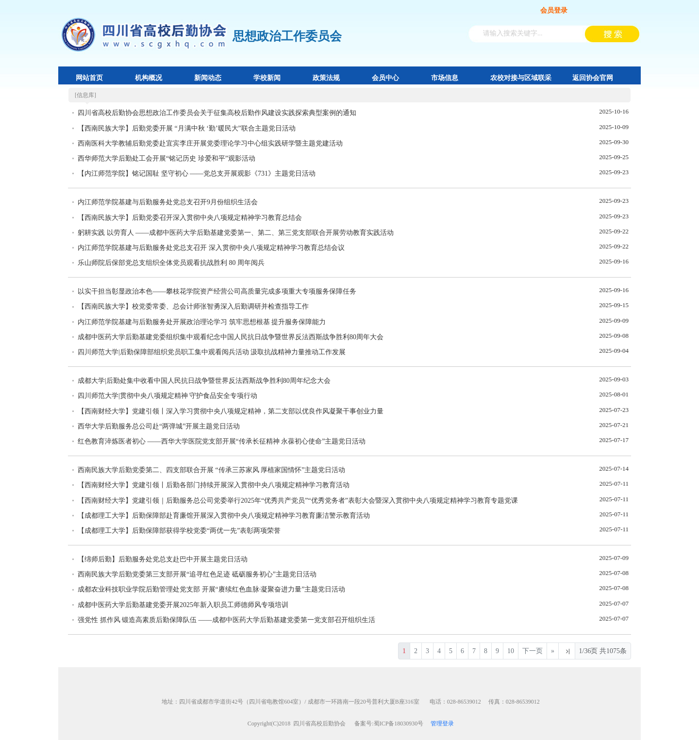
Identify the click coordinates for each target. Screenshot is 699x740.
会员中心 (385, 78)
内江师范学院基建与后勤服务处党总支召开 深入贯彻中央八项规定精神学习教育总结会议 (211, 247)
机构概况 (148, 78)
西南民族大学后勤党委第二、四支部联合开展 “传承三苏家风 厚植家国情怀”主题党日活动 (211, 470)
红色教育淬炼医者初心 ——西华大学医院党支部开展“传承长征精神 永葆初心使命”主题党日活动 (222, 441)
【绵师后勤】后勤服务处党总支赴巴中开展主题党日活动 (163, 559)
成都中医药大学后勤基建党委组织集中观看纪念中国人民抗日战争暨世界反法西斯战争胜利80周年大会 (230, 337)
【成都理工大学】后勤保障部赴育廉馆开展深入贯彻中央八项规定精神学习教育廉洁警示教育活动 (224, 515)
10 (510, 651)
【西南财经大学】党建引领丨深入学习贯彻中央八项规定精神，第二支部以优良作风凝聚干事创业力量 (230, 411)
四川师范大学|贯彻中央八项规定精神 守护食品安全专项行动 (167, 395)
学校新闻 (267, 78)
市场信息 (444, 78)
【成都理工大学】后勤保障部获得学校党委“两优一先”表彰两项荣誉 (179, 530)
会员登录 (553, 10)
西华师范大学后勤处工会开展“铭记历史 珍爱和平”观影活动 (166, 158)
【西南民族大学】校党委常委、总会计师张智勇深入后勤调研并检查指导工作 (193, 306)
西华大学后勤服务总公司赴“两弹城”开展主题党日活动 (159, 426)
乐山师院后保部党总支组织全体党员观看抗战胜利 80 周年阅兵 (171, 262)
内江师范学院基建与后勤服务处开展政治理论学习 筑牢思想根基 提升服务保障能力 (202, 322)
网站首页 (89, 78)
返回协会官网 (592, 78)
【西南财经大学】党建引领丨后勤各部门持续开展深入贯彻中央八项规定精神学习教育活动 (214, 485)
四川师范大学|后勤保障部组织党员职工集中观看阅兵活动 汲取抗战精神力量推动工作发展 (212, 352)
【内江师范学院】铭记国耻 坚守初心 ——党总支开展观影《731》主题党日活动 (197, 173)
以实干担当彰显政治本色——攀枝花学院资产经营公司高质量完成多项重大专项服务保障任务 (217, 291)
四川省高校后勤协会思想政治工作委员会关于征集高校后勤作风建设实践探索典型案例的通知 (217, 112)
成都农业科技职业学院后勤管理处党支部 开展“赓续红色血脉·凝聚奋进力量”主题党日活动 (211, 589)
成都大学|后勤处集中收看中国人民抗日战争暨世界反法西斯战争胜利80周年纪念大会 (204, 380)
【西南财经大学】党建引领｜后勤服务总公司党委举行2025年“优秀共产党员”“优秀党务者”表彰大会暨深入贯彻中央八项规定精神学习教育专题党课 (298, 500)
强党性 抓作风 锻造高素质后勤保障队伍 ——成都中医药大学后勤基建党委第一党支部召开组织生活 (226, 620)
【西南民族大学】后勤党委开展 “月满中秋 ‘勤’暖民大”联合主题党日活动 (187, 128)
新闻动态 (207, 78)
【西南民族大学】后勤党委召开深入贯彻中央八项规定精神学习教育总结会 (190, 217)
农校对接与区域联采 (520, 78)
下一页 (532, 651)
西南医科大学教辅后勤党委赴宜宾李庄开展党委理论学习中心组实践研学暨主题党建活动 (210, 143)
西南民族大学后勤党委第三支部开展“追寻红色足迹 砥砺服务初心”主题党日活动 (197, 574)
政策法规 (326, 78)
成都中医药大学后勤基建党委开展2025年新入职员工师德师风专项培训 (183, 604)
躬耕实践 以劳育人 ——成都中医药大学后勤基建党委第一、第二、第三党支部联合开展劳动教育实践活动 (236, 232)
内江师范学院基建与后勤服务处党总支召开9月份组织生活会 (168, 202)
